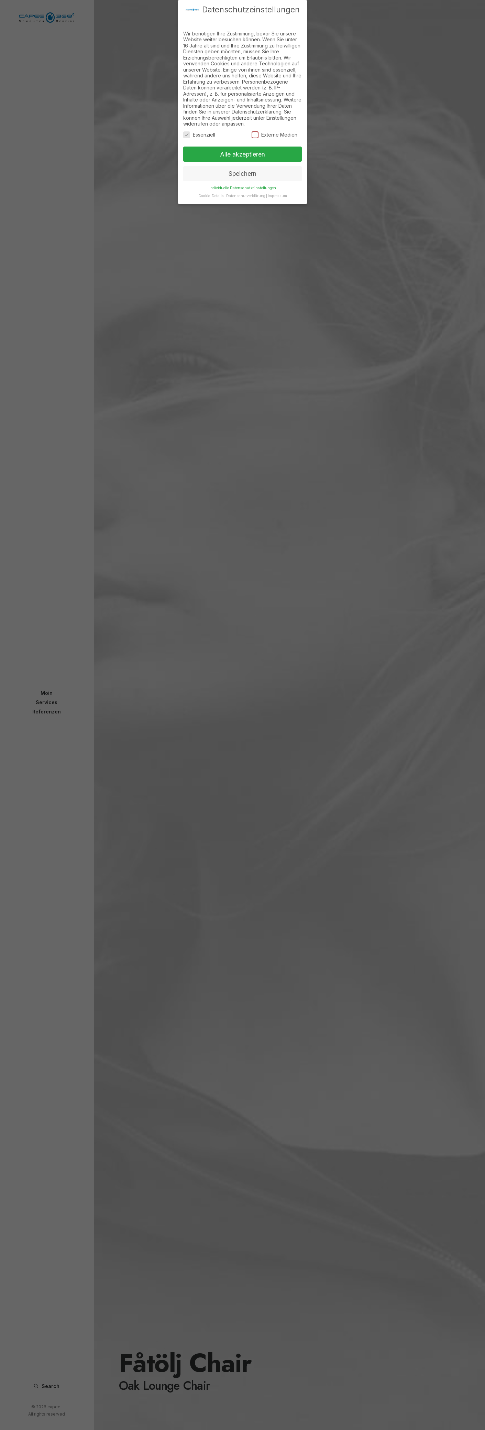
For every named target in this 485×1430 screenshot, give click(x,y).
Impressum (277, 188)
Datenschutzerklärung (245, 188)
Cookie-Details (211, 188)
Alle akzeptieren (242, 146)
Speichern (242, 165)
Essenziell (199, 126)
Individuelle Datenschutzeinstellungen (242, 180)
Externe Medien (274, 126)
